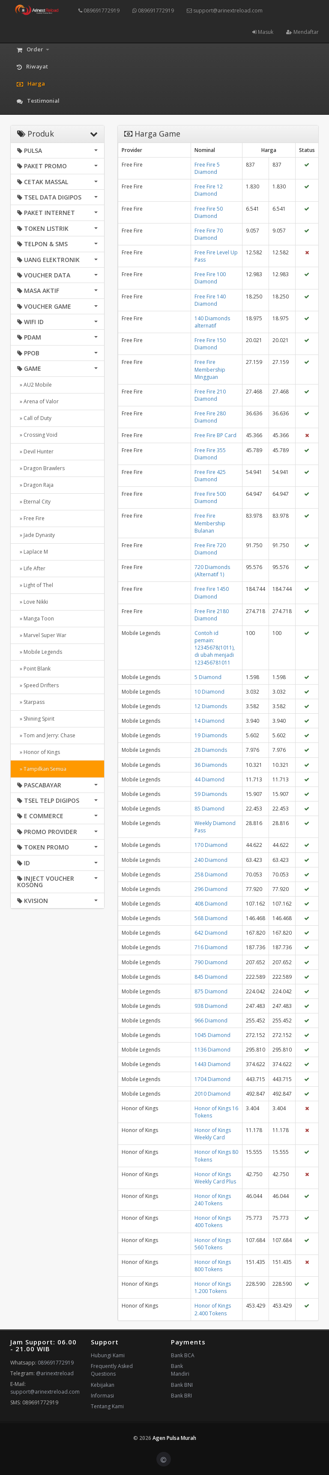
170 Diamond (210, 845)
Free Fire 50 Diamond (208, 212)
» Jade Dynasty (36, 535)
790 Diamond (210, 962)
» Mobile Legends (39, 652)
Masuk (262, 32)
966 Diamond (210, 1020)
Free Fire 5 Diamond (207, 168)
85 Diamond (209, 808)
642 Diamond (210, 932)
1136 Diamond (212, 1049)
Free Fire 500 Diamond (210, 497)
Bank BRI (181, 1395)
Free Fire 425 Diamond (210, 475)
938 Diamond (210, 1006)
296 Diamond (210, 889)
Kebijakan (102, 1385)
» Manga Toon (35, 618)
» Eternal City (34, 501)
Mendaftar (302, 32)
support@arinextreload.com (225, 10)
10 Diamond (209, 691)
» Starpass (31, 702)
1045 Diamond (212, 1035)
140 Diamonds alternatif (212, 322)
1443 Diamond (212, 1064)
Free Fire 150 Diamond (210, 344)
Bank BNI (182, 1385)
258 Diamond (210, 874)
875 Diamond (210, 991)
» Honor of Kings (38, 752)
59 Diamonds (210, 794)
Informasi (102, 1395)
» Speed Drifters (38, 685)
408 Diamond (210, 903)
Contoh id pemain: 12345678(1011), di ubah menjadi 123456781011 (214, 647)
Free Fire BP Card (215, 435)
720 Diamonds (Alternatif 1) (212, 570)
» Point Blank (34, 668)
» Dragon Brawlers (41, 468)
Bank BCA (182, 1355)
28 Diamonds (210, 750)
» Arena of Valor (38, 401)
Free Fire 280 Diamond (210, 417)
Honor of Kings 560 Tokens (212, 1244)
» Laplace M (32, 551)
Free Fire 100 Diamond (210, 278)
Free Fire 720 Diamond (210, 549)
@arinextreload (55, 1373)
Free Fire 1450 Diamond (211, 592)
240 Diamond (210, 860)
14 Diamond (209, 720)
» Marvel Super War (41, 635)
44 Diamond (209, 779)
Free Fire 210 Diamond (210, 395)
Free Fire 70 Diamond (208, 234)
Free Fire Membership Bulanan (209, 523)
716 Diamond (210, 947)
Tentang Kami (107, 1406)
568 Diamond (210, 918)
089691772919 (99, 10)
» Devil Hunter (35, 451)
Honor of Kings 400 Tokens (212, 1221)
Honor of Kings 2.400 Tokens (212, 1309)
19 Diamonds (210, 735)
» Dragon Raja (35, 485)
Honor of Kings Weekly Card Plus (215, 1178)
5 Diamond (207, 677)
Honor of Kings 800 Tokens (212, 1265)
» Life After (31, 568)
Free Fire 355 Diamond (210, 454)
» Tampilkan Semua (41, 768)
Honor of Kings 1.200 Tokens (212, 1287)
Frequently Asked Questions (112, 1369)
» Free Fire (31, 518)
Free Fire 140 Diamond (210, 300)
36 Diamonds (210, 765)
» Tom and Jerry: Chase (46, 735)
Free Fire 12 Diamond (208, 190)
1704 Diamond (212, 1079)
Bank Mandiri (180, 1369)
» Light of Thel (35, 585)
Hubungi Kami (108, 1355)
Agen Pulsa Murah (174, 1438)
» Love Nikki (32, 601)
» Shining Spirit (35, 718)
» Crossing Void (37, 434)
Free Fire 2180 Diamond (211, 615)
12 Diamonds (210, 706)
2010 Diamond (212, 1093)
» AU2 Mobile (34, 384)
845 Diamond (210, 976)
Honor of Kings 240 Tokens (212, 1199)
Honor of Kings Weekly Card (212, 1133)
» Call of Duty (34, 418)
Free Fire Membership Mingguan (209, 369)
